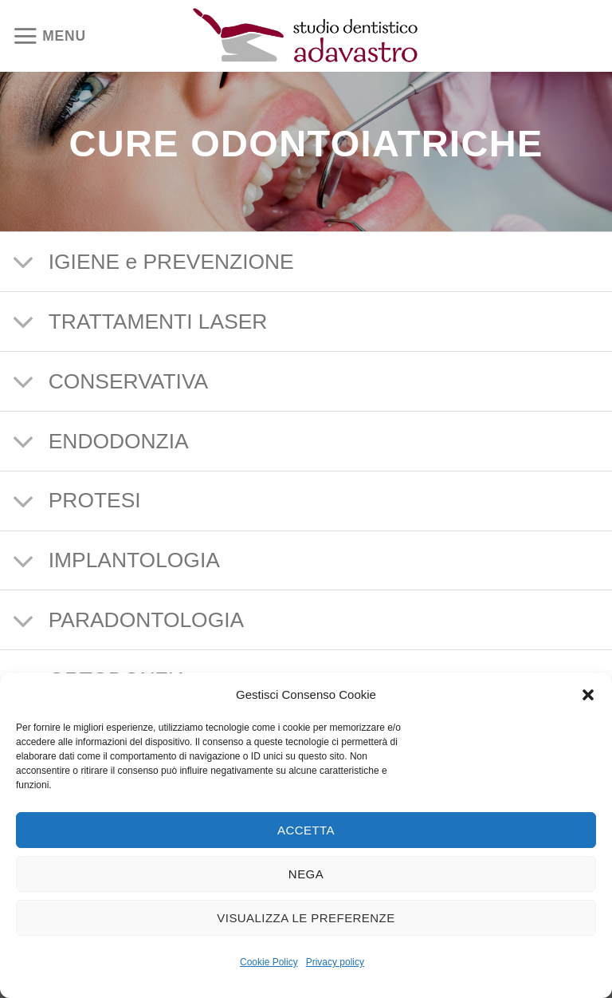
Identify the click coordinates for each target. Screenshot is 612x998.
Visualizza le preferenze (305, 918)
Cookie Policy (269, 962)
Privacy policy (335, 962)
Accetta (306, 830)
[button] (588, 695)
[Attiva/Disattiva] (23, 264)
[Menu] (52, 35)
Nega (306, 874)
